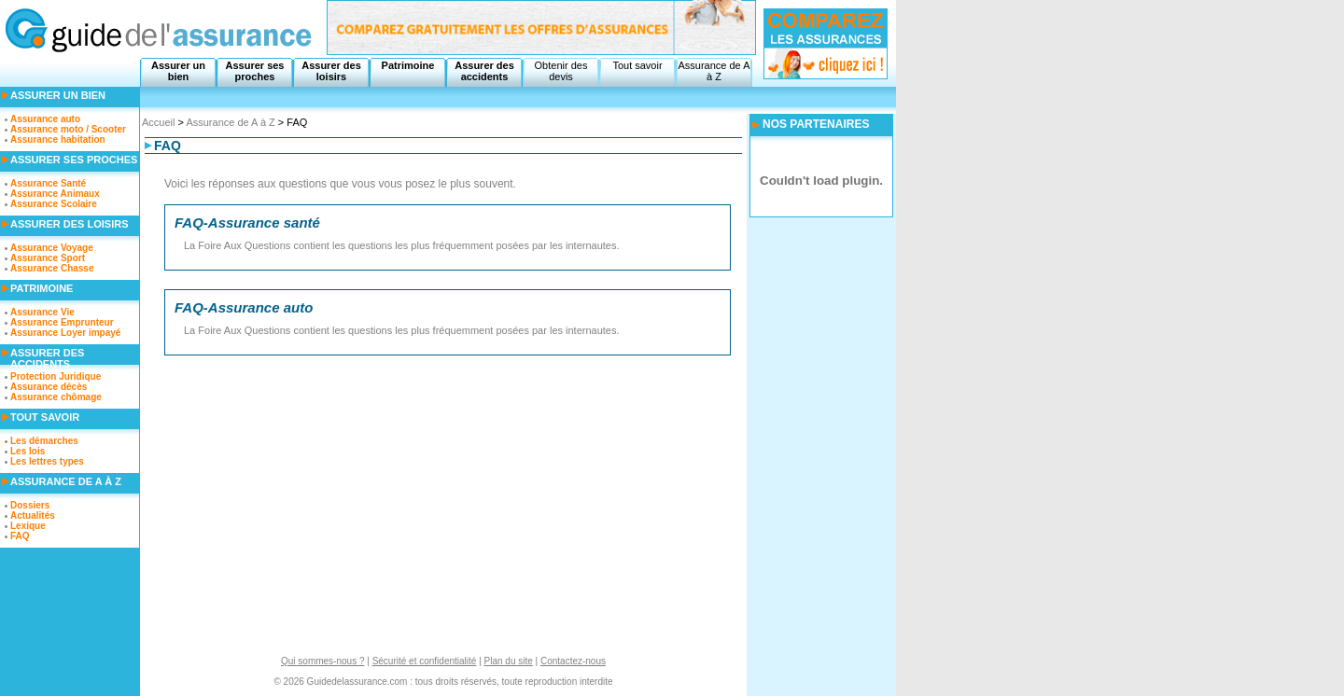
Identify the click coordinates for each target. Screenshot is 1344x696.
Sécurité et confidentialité (424, 661)
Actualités (32, 515)
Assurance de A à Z (713, 71)
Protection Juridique (55, 376)
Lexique (28, 526)
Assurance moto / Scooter (68, 129)
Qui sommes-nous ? (322, 661)
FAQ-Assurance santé (247, 222)
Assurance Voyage (51, 248)
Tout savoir (637, 65)
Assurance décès (48, 387)
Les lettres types (47, 461)
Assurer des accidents (484, 71)
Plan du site (508, 661)
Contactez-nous (573, 661)
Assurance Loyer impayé (65, 332)
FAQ (20, 536)
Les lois (27, 451)
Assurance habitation (57, 139)
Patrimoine (408, 65)
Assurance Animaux (55, 193)
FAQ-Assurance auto (244, 307)
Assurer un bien (178, 71)
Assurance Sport (47, 258)
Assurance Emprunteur (62, 322)
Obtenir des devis (561, 71)
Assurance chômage (56, 397)
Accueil (158, 122)
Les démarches (44, 441)
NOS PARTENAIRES (816, 124)
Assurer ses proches (255, 71)
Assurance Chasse (52, 268)
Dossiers (29, 505)
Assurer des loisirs (331, 71)
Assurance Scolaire (53, 204)
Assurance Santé (48, 183)
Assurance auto (45, 119)
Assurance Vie (42, 312)
